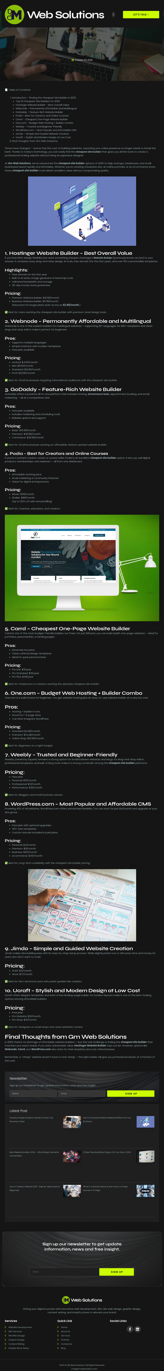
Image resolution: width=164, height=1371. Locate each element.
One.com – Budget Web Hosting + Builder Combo (45, 123)
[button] (113, 14)
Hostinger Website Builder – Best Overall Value (43, 105)
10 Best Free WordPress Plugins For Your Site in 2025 (107, 1152)
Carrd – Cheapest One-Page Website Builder (43, 119)
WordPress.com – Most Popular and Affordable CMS (47, 130)
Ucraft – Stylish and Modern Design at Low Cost (44, 137)
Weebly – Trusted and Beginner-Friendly (39, 126)
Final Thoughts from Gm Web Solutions (35, 141)
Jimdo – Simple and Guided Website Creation (43, 133)
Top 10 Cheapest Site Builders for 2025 (38, 101)
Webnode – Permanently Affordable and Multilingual (47, 108)
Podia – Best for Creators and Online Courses (43, 115)
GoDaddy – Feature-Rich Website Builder (40, 112)
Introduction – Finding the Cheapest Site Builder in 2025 (45, 97)
